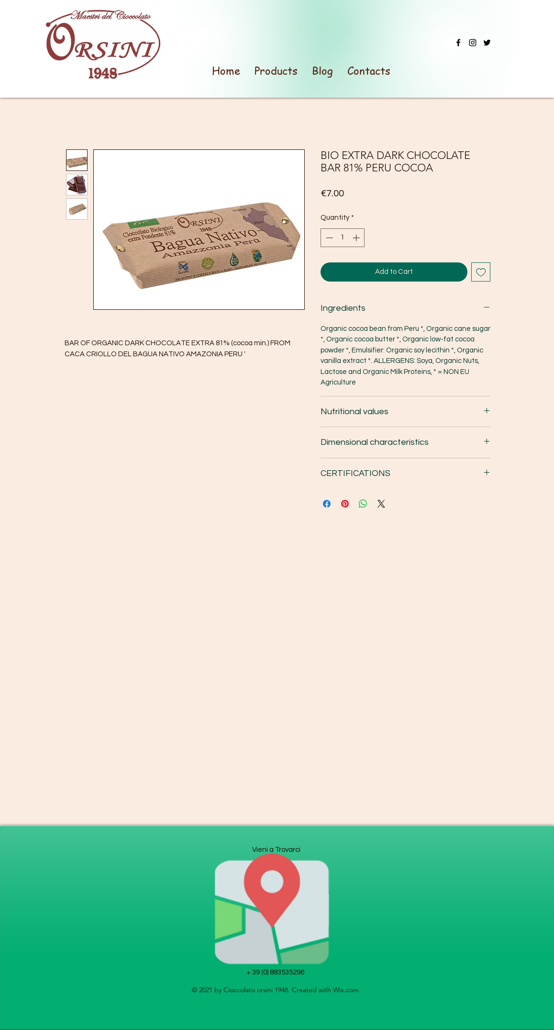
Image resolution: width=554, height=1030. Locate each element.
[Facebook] (458, 42)
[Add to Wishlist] (481, 272)
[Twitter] (487, 42)
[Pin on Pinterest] (345, 503)
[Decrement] (328, 238)
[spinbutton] (343, 238)
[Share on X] (381, 503)
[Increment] (357, 238)
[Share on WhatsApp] (363, 503)
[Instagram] (472, 42)
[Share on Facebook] (326, 503)
